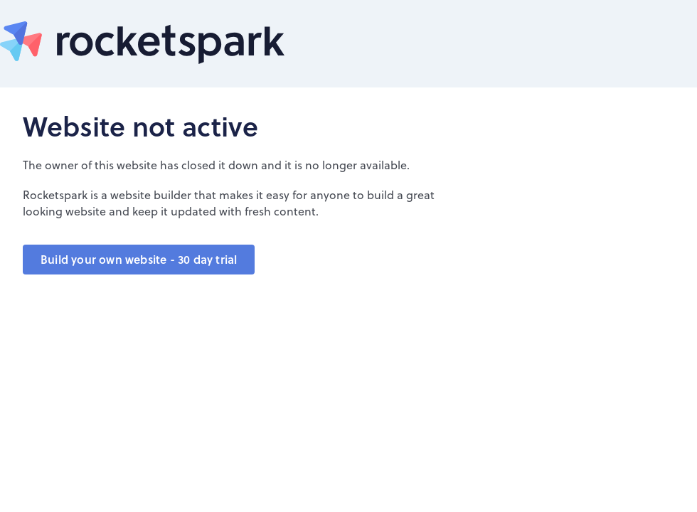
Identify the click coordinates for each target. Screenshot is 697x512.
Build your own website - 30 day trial (139, 259)
